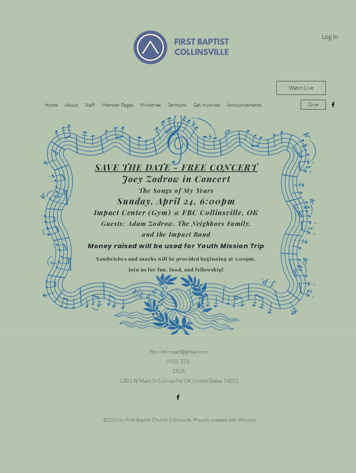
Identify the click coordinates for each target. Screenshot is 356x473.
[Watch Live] (301, 88)
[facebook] (333, 104)
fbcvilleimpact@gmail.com (179, 351)
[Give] (313, 104)
